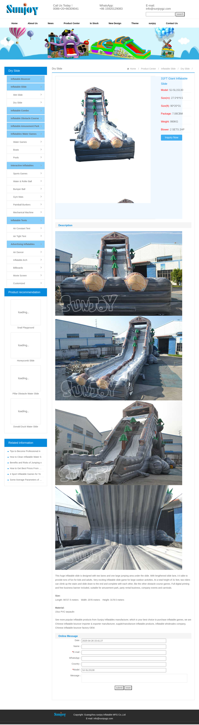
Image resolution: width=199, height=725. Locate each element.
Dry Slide (14, 70)
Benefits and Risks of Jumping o (26, 462)
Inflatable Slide (168, 68)
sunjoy (152, 23)
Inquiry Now (171, 137)
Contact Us (172, 23)
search (180, 14)
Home (14, 23)
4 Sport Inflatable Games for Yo (25, 474)
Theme (135, 23)
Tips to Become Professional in (25, 451)
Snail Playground (25, 327)
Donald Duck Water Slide (25, 426)
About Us (33, 23)
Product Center (72, 23)
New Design (115, 23)
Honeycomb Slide (25, 360)
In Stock (94, 23)
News (51, 23)
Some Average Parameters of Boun (26, 479)
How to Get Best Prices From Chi (26, 468)
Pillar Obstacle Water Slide (26, 393)
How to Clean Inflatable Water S (25, 457)
